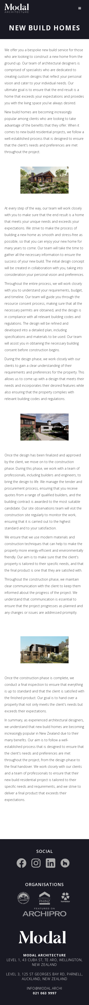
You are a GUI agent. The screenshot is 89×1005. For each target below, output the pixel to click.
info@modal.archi (44, 988)
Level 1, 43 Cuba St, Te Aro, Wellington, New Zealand (45, 962)
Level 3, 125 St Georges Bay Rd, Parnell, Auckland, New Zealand (44, 976)
